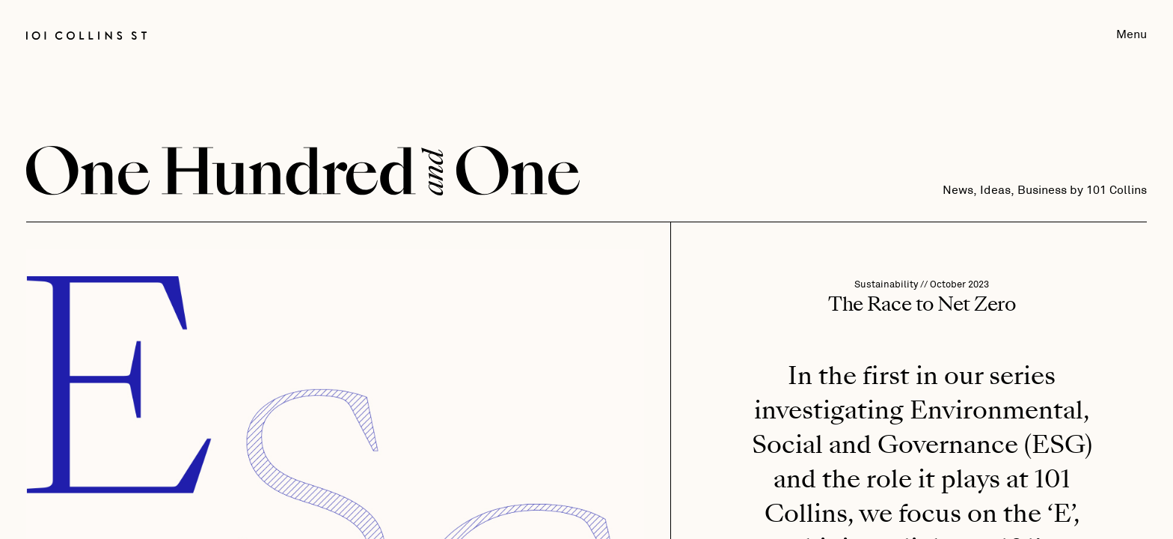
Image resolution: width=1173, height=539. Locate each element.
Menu (1131, 34)
